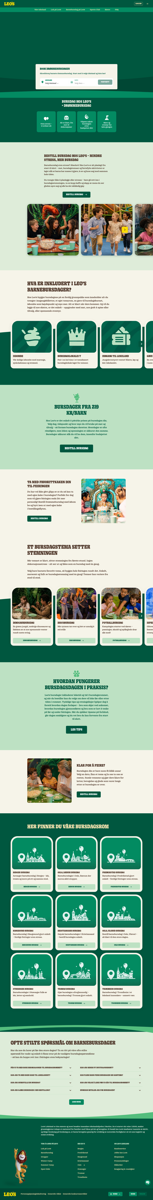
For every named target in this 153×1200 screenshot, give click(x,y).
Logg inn (138, 3)
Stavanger (82, 1169)
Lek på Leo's (56, 10)
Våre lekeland (40, 10)
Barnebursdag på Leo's (75, 10)
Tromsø (81, 1173)
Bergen (81, 1149)
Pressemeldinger (121, 1161)
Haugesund (82, 1157)
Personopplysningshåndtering (33, 1194)
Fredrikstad (83, 1153)
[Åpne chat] (148, 1182)
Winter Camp (46, 1161)
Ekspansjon (119, 1157)
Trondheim (82, 1177)
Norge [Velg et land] (115, 1194)
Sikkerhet (118, 1165)
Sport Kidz (45, 1169)
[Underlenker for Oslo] (84, 1165)
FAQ (117, 10)
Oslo (79, 1165)
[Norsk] (133, 1194)
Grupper (44, 1157)
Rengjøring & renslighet (124, 1169)
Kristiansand (83, 1161)
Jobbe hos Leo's (120, 1153)
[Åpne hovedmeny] (147, 3)
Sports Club (95, 10)
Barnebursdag (47, 1153)
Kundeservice (120, 1149)
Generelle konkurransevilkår (75, 1194)
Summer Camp (47, 1165)
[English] (142, 1194)
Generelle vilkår (54, 1194)
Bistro (107, 10)
